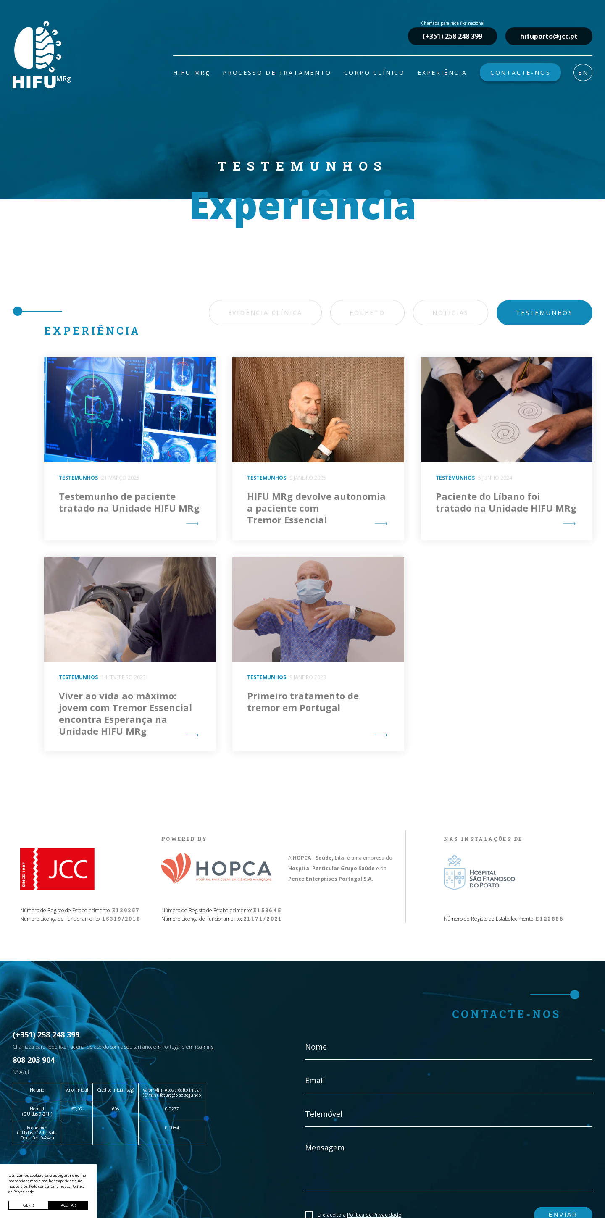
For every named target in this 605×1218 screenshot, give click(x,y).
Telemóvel (323, 1114)
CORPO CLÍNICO (374, 72)
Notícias (450, 313)
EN (583, 72)
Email (315, 1080)
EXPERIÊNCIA (442, 72)
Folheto (367, 313)
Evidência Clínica (265, 313)
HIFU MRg (191, 72)
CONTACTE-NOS (520, 72)
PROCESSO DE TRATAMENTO (277, 72)
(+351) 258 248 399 (452, 36)
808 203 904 (34, 1060)
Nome (316, 1047)
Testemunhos (544, 313)
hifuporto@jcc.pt (549, 36)
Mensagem (325, 1147)
